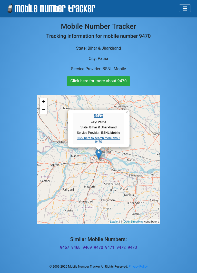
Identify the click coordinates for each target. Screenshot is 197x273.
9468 (76, 247)
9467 (64, 247)
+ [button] (43, 102)
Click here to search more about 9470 (98, 140)
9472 (121, 247)
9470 (98, 115)
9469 (87, 247)
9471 (109, 247)
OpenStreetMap (134, 221)
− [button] (43, 110)
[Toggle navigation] (185, 8)
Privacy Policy (138, 266)
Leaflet (114, 221)
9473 (132, 247)
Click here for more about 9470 (98, 80)
